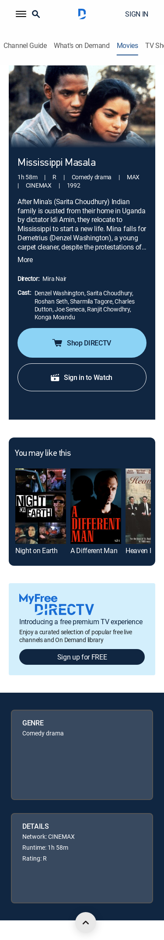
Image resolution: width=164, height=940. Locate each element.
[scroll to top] (86, 922)
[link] (40, 506)
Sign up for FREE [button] (82, 657)
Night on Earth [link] (36, 550)
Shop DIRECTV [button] (81, 343)
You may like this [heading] (42, 453)
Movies (127, 45)
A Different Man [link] (93, 550)
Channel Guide (25, 45)
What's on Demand (82, 45)
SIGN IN (136, 14)
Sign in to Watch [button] (81, 377)
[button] (21, 14)
